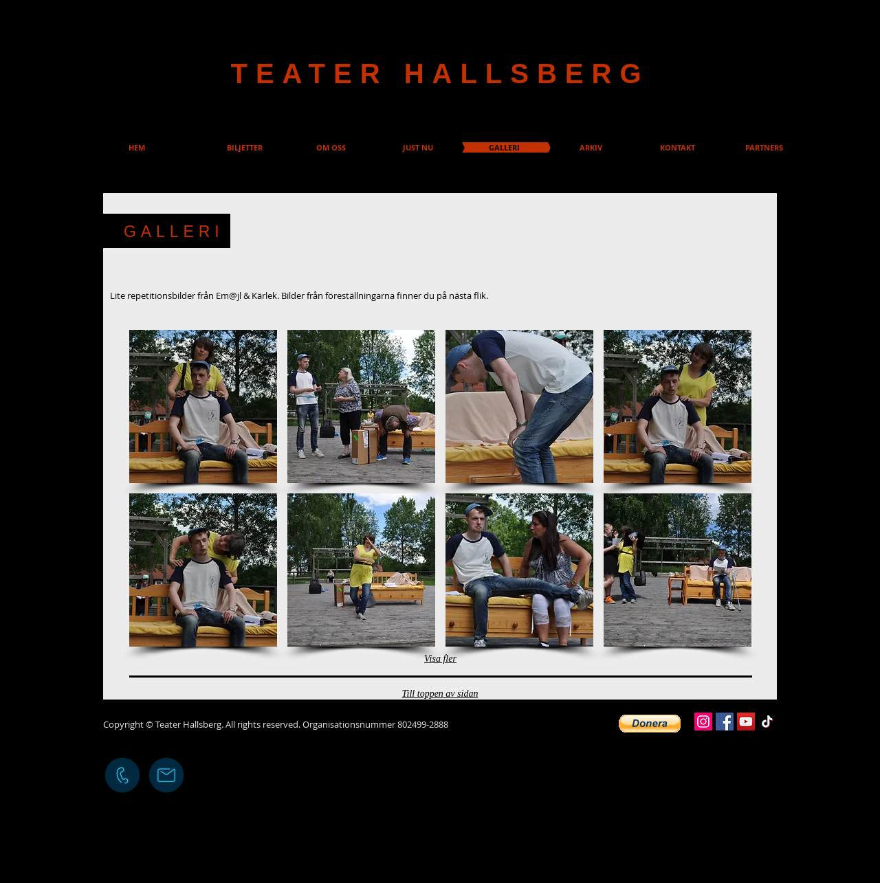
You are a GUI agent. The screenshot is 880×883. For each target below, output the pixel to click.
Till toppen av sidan (440, 694)
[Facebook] (725, 721)
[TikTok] (767, 721)
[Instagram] (703, 721)
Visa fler (440, 658)
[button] (203, 406)
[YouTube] (746, 721)
